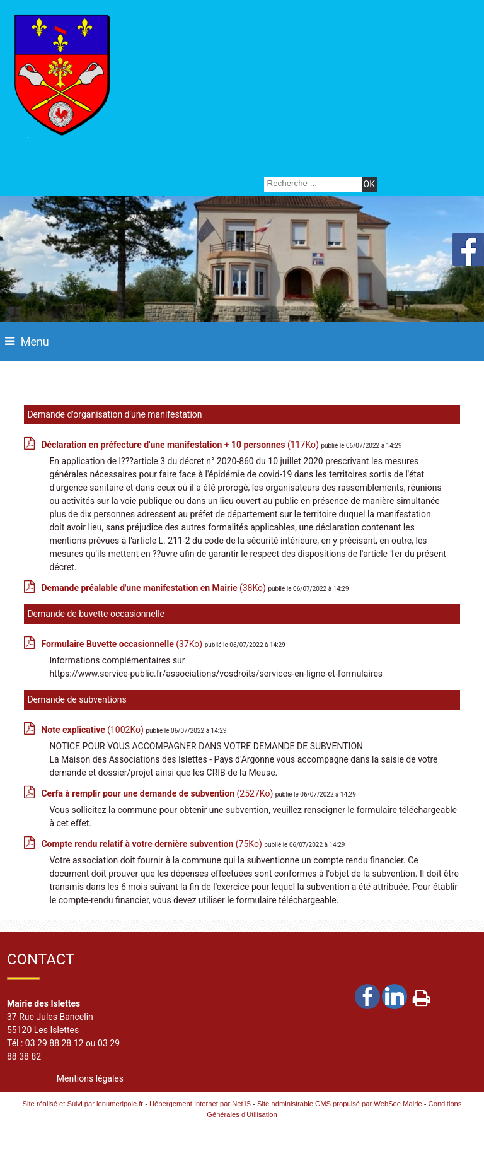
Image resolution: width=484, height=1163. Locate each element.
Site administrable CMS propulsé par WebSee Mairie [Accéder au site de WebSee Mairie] (339, 1103)
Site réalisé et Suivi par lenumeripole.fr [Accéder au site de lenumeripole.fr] (83, 1103)
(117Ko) (181, 445)
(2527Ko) (158, 793)
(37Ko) (122, 644)
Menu (35, 341)
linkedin (394, 996)
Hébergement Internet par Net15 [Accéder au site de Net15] (200, 1103)
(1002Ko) (93, 730)
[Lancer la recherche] (369, 184)
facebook (367, 996)
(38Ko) (154, 588)
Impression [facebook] (421, 995)
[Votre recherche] (311, 183)
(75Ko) (152, 844)
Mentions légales (90, 1078)
